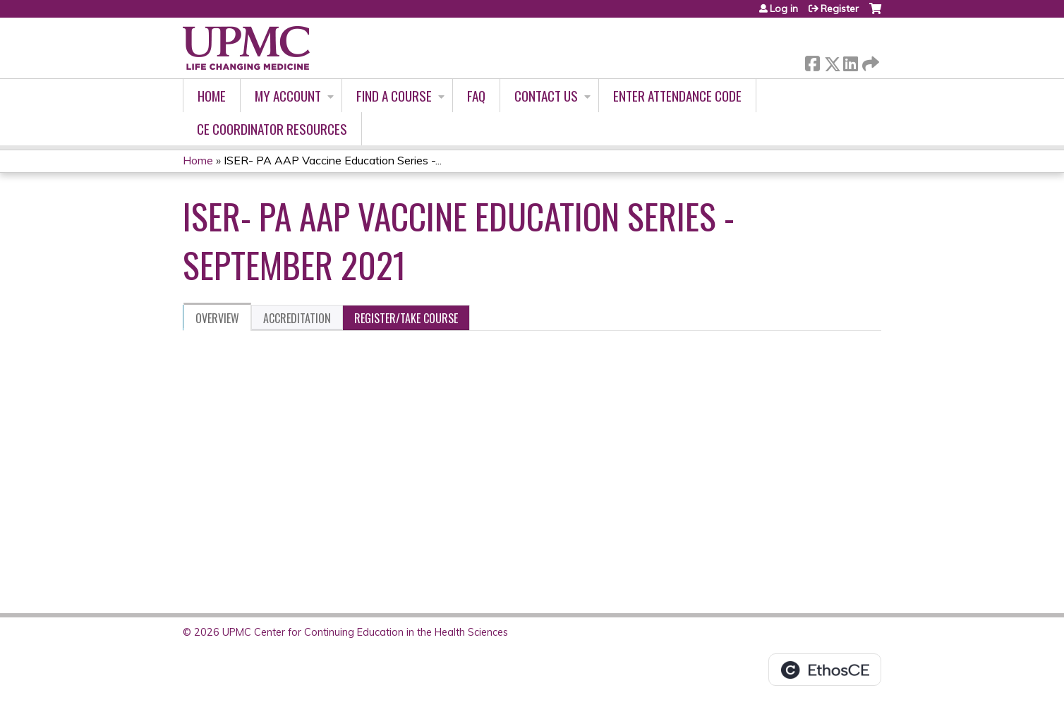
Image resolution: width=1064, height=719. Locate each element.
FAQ (476, 95)
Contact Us (546, 95)
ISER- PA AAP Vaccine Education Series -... (333, 160)
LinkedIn (850, 61)
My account (288, 95)
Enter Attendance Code (677, 95)
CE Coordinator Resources (272, 129)
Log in (784, 8)
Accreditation (297, 318)
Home (212, 95)
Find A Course (394, 95)
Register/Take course (406, 318)
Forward (869, 61)
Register (840, 8)
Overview (217, 318)
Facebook (812, 61)
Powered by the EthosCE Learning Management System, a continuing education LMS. (824, 669)
